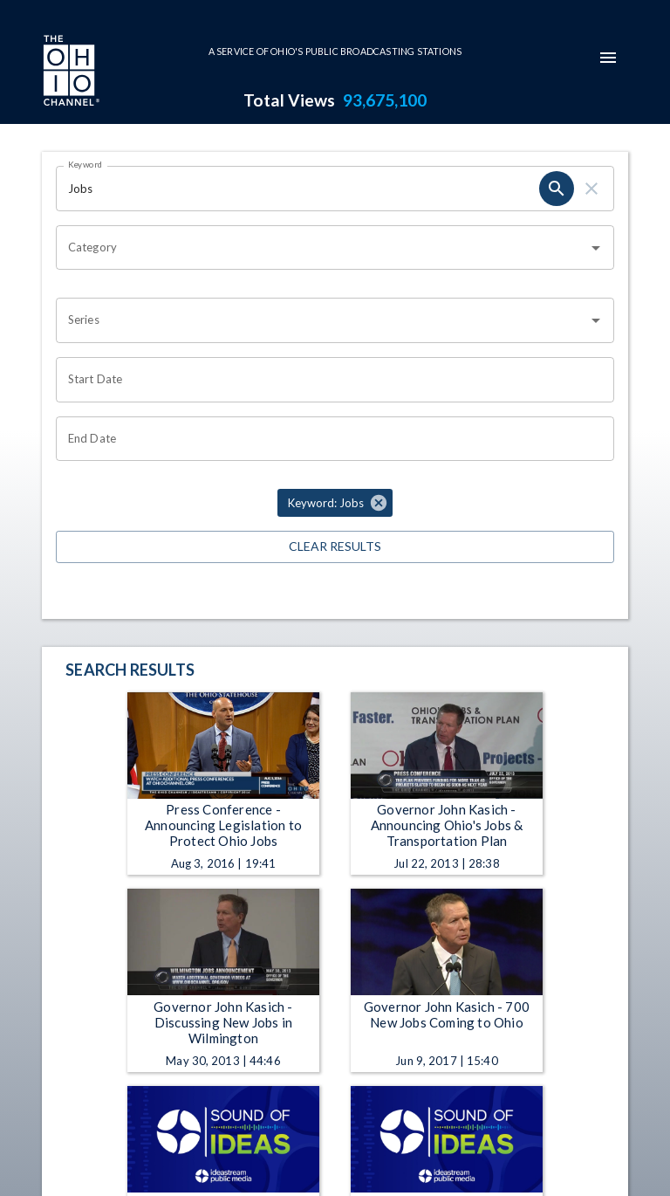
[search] (556, 188)
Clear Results (335, 547)
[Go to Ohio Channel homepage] (70, 72)
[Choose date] (329, 379)
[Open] (596, 248)
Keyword (85, 164)
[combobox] (322, 248)
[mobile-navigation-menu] (608, 57)
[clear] (591, 188)
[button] (335, 503)
